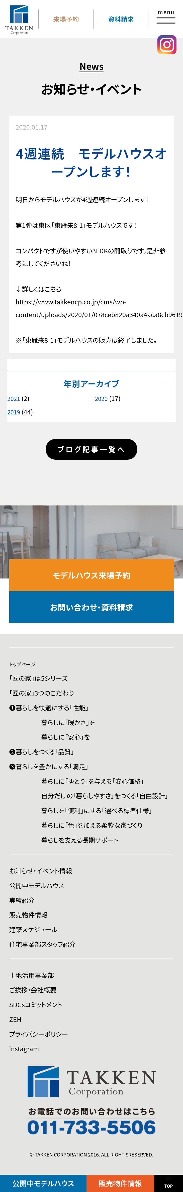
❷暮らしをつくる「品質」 (41, 751)
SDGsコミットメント (35, 1004)
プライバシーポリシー (38, 1033)
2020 (101, 398)
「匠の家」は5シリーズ (38, 678)
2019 (13, 412)
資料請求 (121, 19)
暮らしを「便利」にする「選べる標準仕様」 (96, 810)
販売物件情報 (120, 1183)
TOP (168, 1186)
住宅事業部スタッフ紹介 (42, 944)
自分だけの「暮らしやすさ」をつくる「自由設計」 (104, 795)
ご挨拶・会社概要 (33, 989)
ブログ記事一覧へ (91, 449)
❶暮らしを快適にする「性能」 (49, 707)
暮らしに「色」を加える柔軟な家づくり (92, 825)
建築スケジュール (33, 929)
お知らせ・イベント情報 (40, 870)
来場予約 (66, 19)
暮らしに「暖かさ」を (68, 722)
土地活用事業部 (31, 975)
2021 (13, 398)
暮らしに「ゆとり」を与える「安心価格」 (92, 781)
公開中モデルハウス (43, 1183)
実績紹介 (22, 900)
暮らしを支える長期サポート (79, 839)
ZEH (15, 1019)
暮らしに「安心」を (65, 736)
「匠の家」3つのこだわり (41, 692)
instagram (24, 1048)
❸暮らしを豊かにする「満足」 (48, 766)
